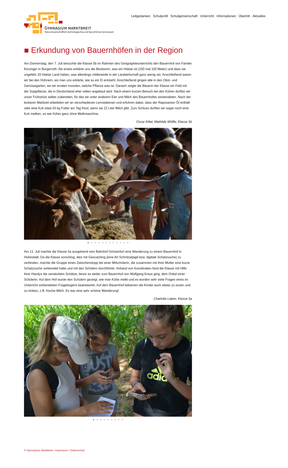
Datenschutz (77, 450)
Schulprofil (160, 16)
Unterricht (207, 16)
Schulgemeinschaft (183, 16)
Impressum (61, 450)
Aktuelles (259, 16)
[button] (188, 131)
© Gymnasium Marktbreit (38, 450)
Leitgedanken (140, 16)
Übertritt (244, 16)
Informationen (226, 16)
